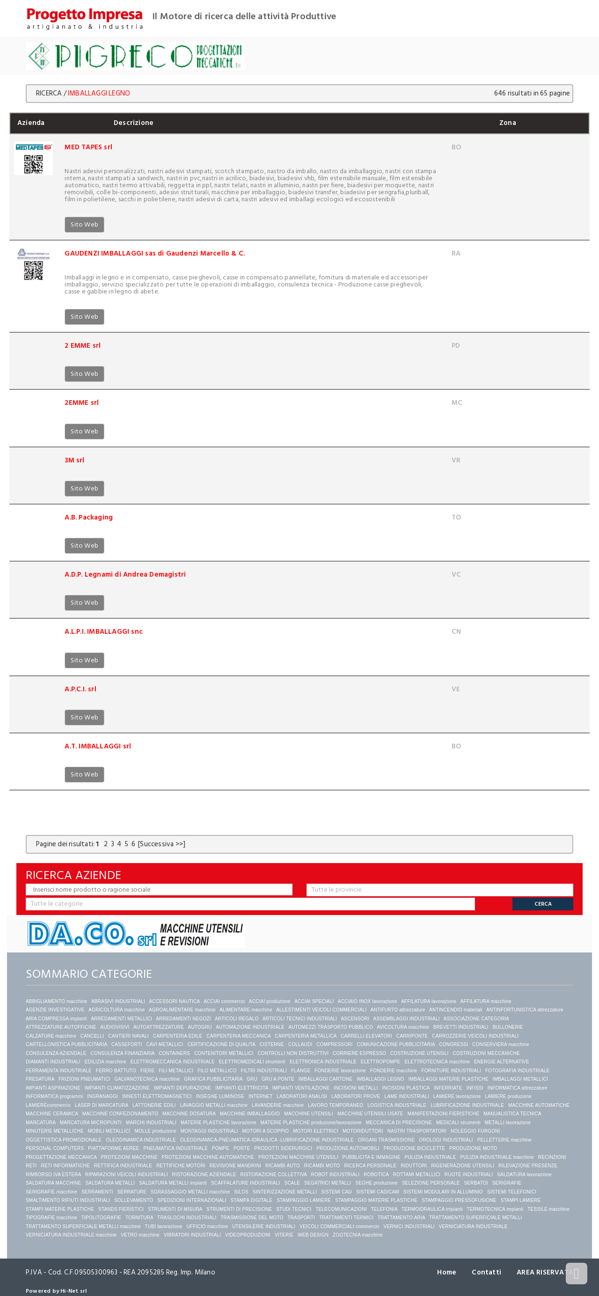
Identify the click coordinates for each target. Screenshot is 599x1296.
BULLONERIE (508, 1027)
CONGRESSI (453, 1044)
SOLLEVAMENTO (133, 1200)
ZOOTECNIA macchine (358, 1234)
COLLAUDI (300, 1044)
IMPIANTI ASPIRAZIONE (53, 1088)
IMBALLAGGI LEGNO (380, 1079)
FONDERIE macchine (393, 1070)
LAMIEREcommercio (48, 1105)
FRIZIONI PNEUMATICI (84, 1079)
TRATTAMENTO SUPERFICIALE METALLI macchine (83, 1226)
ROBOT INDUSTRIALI (335, 1174)
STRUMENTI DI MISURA (175, 1209)
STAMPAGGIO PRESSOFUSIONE (459, 1200)
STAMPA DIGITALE (252, 1200)
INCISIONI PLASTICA (406, 1088)
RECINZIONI (552, 1157)
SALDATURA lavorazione (524, 1174)
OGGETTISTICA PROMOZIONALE (64, 1139)
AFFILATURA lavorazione (428, 1001)
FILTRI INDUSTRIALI (264, 1070)
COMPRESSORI (334, 1044)
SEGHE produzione (376, 1183)
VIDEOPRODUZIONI (247, 1234)
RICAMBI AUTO (282, 1165)
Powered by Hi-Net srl (56, 1291)
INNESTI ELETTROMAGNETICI (157, 1096)
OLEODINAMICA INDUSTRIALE (141, 1139)
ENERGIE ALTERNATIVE (501, 1061)
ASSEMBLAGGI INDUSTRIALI (406, 1018)
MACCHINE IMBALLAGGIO (250, 1113)
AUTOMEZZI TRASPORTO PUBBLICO (330, 1027)
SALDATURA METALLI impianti (173, 1183)
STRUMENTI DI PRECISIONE (239, 1209)
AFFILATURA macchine (485, 1001)
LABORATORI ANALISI (302, 1096)
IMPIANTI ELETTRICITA (241, 1088)
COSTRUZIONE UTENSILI (419, 1053)
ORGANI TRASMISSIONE (386, 1139)
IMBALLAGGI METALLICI (520, 1079)
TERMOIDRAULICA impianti (432, 1209)
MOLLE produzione (155, 1131)
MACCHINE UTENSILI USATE (370, 1113)
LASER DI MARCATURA (101, 1105)
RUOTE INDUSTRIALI (469, 1174)
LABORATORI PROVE (355, 1096)
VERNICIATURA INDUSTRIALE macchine (71, 1234)
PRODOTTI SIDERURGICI (283, 1148)
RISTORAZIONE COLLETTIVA (274, 1174)
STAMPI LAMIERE (521, 1200)
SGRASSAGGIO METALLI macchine (190, 1191)
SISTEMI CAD (336, 1191)
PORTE (242, 1148)
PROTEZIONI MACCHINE (129, 1157)
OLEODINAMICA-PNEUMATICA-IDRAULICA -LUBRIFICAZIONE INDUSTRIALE (267, 1139)
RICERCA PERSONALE (370, 1165)
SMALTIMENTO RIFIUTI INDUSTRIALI (68, 1200)
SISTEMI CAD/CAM (377, 1191)
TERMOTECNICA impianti (495, 1209)
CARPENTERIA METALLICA (305, 1036)
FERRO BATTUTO (116, 1070)
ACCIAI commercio (224, 1001)
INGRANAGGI (102, 1096)
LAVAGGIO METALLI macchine (214, 1105)
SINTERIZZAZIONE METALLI (285, 1191)
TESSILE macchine (548, 1209)
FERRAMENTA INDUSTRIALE (59, 1070)
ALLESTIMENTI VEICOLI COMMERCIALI (321, 1009)
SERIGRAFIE (507, 1183)
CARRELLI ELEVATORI (366, 1036)
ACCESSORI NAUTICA (174, 1001)
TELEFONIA (384, 1209)
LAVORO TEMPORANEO (335, 1105)
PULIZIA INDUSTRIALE (430, 1157)
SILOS (241, 1191)
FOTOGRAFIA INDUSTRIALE (517, 1070)
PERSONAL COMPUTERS (55, 1148)
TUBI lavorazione (164, 1226)
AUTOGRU (200, 1027)
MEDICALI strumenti (458, 1122)
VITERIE (284, 1234)
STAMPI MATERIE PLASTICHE (60, 1209)
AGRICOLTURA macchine (116, 1009)
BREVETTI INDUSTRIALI (461, 1027)
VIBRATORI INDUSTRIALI (192, 1234)
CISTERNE (272, 1044)
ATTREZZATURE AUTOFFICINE (61, 1027)
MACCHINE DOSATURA (189, 1113)
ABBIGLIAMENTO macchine (56, 1001)
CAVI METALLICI (164, 1044)
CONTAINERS (174, 1053)
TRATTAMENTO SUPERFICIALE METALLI (475, 1217)
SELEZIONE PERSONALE (431, 1183)
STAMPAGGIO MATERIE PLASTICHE (376, 1200)
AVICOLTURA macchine (403, 1027)
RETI (31, 1165)
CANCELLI (92, 1036)
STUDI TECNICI (293, 1209)
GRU (252, 1079)
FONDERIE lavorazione (340, 1070)
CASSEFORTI (126, 1044)
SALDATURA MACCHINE (53, 1183)
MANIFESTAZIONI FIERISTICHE (443, 1113)
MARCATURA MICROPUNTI (91, 1122)
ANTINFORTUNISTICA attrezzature (524, 1009)
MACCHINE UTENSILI (308, 1113)
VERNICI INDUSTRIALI (409, 1226)
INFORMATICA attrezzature (518, 1088)
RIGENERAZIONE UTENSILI (462, 1165)
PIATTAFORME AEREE (113, 1148)
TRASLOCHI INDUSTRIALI (186, 1217)
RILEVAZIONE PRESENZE (527, 1165)
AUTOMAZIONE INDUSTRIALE (250, 1027)
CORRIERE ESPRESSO (359, 1053)
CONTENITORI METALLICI (224, 1053)
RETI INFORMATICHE (65, 1165)
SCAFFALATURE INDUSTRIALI (245, 1183)
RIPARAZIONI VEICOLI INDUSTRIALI (126, 1174)
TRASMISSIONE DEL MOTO (251, 1217)
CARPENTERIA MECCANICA (238, 1036)
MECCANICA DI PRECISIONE (399, 1122)
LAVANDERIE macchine (278, 1105)
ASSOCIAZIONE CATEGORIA (476, 1018)
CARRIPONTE (412, 1036)
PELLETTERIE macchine (504, 1139)
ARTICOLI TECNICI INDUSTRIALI (300, 1018)
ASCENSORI (355, 1018)
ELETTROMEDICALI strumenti (252, 1061)
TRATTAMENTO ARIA (401, 1217)
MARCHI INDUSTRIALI (151, 1122)
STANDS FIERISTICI (121, 1209)
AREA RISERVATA (545, 1272)
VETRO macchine (140, 1234)
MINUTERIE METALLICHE (55, 1131)
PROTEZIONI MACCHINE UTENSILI (298, 1157)
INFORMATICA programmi (54, 1096)
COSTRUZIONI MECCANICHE (486, 1053)
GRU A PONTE (278, 1079)
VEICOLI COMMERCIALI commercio (339, 1226)
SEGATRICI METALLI (327, 1183)
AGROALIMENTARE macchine (182, 1009)
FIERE (147, 1070)
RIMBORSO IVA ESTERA (53, 1174)
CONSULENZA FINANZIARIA (123, 1053)
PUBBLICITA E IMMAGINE (372, 1157)
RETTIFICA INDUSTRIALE (123, 1165)
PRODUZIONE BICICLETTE (414, 1148)
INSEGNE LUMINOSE (220, 1096)
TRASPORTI (301, 1217)
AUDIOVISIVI (114, 1027)
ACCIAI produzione (270, 1001)
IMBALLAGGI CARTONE (326, 1079)
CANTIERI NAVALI (128, 1036)
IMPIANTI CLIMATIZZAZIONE (117, 1088)
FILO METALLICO (217, 1070)
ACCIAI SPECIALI (314, 1001)
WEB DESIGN (313, 1234)
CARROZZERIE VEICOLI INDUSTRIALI (476, 1036)
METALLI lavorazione (508, 1122)
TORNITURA (139, 1217)
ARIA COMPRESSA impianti (56, 1018)
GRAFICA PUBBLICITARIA (213, 1079)
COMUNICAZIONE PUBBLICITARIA (396, 1044)
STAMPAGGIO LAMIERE (304, 1200)
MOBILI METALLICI (109, 1131)
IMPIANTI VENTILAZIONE (301, 1088)
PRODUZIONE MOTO (473, 1148)
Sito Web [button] (84, 224)
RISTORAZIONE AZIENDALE (204, 1174)
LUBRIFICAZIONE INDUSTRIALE (467, 1105)
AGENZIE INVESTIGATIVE (55, 1009)
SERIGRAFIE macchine (51, 1191)
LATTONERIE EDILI (154, 1105)
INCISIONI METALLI (356, 1088)
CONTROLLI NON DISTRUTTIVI (293, 1053)
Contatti (486, 1272)
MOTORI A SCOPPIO (265, 1131)
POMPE (220, 1148)
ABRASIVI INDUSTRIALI (118, 1001)
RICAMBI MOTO (322, 1165)
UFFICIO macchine (207, 1226)
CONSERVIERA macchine (500, 1044)
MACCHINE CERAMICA (52, 1113)
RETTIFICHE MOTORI (180, 1165)
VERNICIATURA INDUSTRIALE (473, 1226)
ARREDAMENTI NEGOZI (183, 1018)
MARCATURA (41, 1122)
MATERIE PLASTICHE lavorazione (218, 1122)
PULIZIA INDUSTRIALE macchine (496, 1157)
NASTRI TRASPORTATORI (416, 1131)
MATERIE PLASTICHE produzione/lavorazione (311, 1122)
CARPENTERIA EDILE (178, 1036)
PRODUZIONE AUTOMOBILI (348, 1148)
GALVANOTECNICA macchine (147, 1079)
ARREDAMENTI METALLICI (121, 1018)
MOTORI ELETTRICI (315, 1131)
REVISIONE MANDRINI (235, 1165)
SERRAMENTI (97, 1191)
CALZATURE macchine (51, 1036)
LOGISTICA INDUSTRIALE (396, 1105)
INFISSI (475, 1088)
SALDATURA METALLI (110, 1183)
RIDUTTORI (414, 1165)
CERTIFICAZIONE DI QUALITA (221, 1044)
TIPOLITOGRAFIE (101, 1217)
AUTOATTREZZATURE (158, 1027)
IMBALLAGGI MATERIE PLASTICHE (449, 1079)
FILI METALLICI (176, 1070)
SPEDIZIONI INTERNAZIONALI (191, 1200)
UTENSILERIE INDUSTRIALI (263, 1226)
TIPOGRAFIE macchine (51, 1217)
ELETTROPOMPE (381, 1061)
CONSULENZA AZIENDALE (56, 1053)
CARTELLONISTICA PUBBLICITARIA (66, 1044)
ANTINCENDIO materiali (455, 1009)
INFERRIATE (448, 1088)
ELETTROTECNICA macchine (437, 1061)
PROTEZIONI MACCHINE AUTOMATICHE (208, 1157)
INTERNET (260, 1096)
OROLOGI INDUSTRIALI (446, 1139)
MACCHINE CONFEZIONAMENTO (120, 1113)
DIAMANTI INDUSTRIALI (53, 1061)
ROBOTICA (376, 1174)
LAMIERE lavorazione (457, 1096)
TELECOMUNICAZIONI (341, 1209)
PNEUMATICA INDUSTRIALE (175, 1148)
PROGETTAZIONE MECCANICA (61, 1157)
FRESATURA (40, 1079)
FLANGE (300, 1070)
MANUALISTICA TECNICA (512, 1113)
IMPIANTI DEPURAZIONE (182, 1088)
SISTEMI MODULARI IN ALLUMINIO (443, 1191)
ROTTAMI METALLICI (416, 1174)
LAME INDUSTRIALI (406, 1096)
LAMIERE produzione (508, 1096)
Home (446, 1272)
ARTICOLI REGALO (236, 1018)
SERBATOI (476, 1183)
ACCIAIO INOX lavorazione (367, 1001)
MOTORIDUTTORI (363, 1131)
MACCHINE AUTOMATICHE (539, 1105)
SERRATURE (131, 1191)
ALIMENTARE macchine (245, 1009)
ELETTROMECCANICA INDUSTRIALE (173, 1061)
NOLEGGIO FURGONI (475, 1131)
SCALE (292, 1183)
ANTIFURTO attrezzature (398, 1009)
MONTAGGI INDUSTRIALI (209, 1131)
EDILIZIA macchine (105, 1061)
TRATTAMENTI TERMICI (346, 1217)
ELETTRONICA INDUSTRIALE (323, 1061)
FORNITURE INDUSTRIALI (451, 1070)
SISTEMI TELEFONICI (511, 1191)
